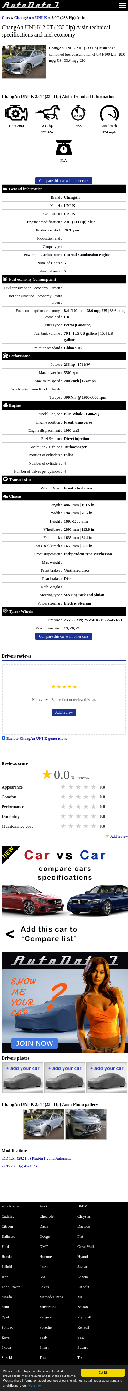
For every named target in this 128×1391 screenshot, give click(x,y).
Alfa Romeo (11, 1206)
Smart (44, 1347)
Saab (43, 1337)
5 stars (94, 787)
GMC (44, 1246)
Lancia (82, 1277)
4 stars (86, 787)
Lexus (44, 1287)
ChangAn (23, 17)
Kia (42, 1277)
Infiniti (7, 1267)
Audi (43, 1206)
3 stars (79, 787)
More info (34, 1386)
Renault (83, 1327)
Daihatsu (8, 1236)
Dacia (44, 1226)
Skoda (6, 1347)
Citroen (7, 1226)
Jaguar (82, 1267)
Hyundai (83, 1256)
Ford (5, 1246)
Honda (7, 1256)
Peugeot (46, 1317)
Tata (43, 1357)
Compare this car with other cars (63, 180)
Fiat (80, 1236)
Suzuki (7, 1357)
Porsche (46, 1327)
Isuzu (44, 1267)
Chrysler (83, 1216)
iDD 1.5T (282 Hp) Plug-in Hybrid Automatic (36, 1158)
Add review (64, 712)
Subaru (82, 1347)
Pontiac (7, 1327)
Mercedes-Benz (51, 1297)
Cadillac (8, 1216)
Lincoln (83, 1287)
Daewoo (83, 1226)
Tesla (81, 1357)
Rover (6, 1337)
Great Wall (85, 1246)
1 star (64, 787)
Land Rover (11, 1287)
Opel (5, 1317)
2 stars (71, 787)
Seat (80, 1337)
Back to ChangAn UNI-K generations (34, 738)
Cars (6, 17)
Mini (5, 1307)
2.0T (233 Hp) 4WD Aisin (21, 1166)
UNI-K (41, 17)
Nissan (82, 1307)
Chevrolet (47, 1216)
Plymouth (84, 1317)
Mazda (7, 1297)
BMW (82, 1206)
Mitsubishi (48, 1307)
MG (80, 1297)
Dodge (45, 1236)
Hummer (46, 1256)
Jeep (5, 1277)
